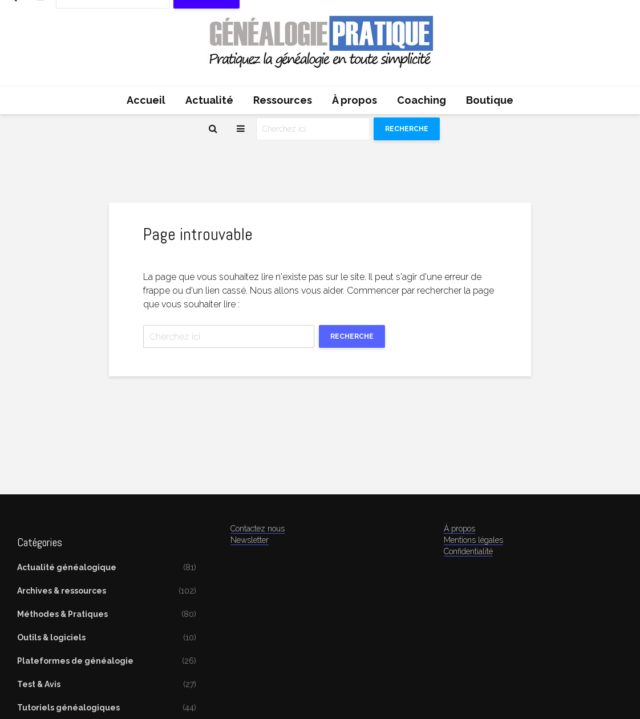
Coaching (421, 100)
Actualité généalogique (66, 567)
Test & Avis (38, 684)
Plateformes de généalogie (75, 660)
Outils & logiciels (51, 637)
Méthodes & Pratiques (62, 614)
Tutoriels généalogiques (68, 707)
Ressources (282, 100)
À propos (354, 100)
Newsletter (249, 540)
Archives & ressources (61, 590)
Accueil (146, 100)
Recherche (406, 129)
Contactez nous (257, 528)
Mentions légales (473, 540)
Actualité (209, 100)
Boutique (489, 100)
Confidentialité (468, 551)
